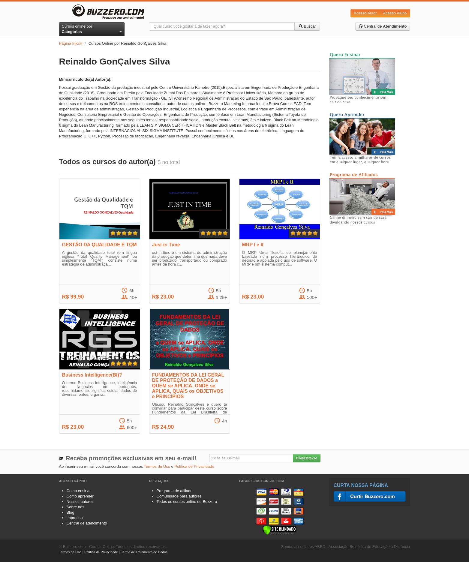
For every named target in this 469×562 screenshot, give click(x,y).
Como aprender (80, 496)
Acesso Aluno (395, 13)
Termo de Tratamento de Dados (144, 552)
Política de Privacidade (194, 466)
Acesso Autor (365, 13)
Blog (70, 512)
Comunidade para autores (179, 496)
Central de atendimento (87, 523)
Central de (383, 26)
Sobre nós (75, 507)
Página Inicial (70, 43)
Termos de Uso (157, 466)
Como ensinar (79, 490)
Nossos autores (80, 501)
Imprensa (75, 517)
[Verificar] (279, 529)
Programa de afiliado (175, 490)
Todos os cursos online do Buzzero (187, 501)
